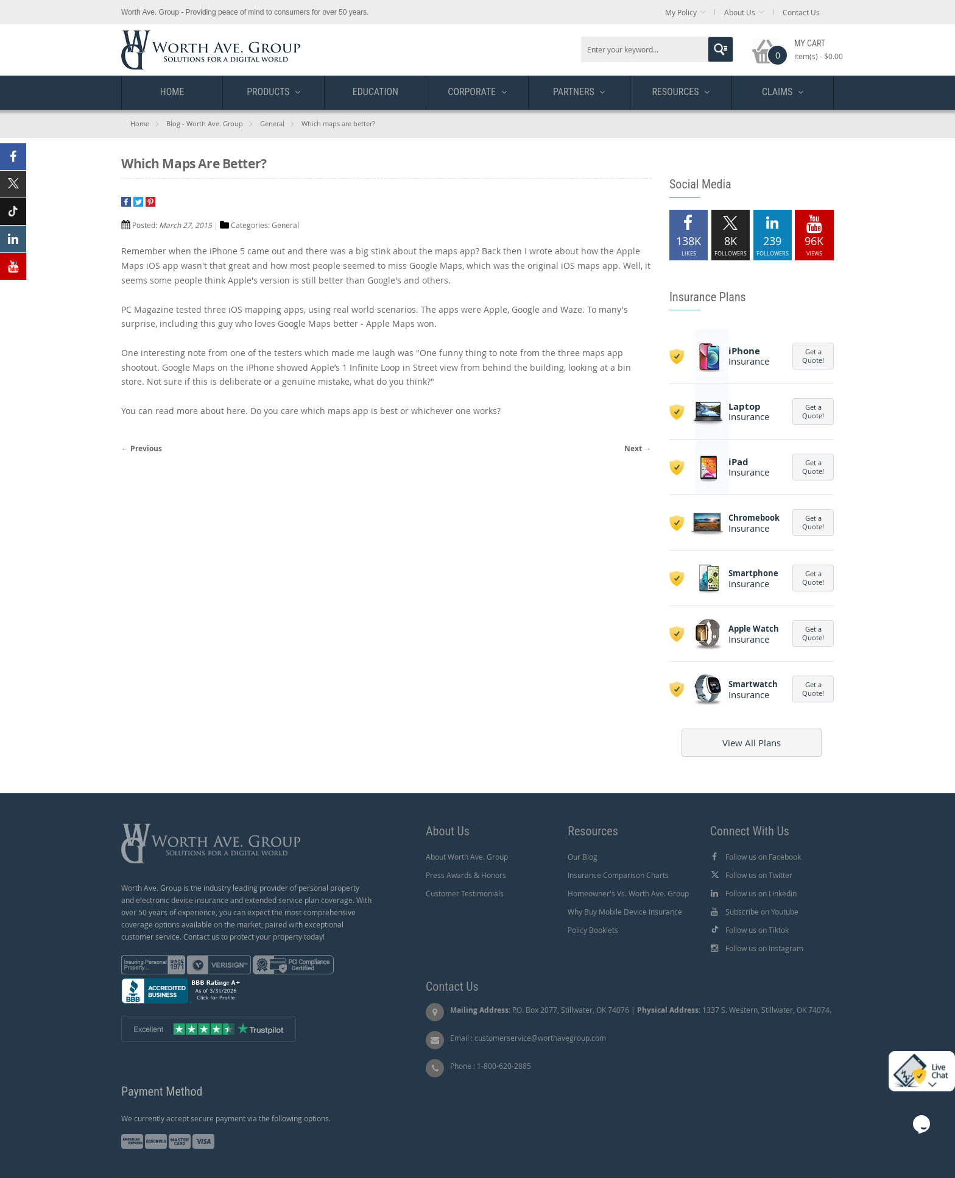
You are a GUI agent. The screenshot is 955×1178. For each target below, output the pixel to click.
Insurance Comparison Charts (618, 875)
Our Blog (582, 857)
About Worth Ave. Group (467, 857)
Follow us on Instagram (764, 948)
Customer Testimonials (465, 893)
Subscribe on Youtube (761, 911)
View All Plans (751, 743)
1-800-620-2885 (504, 1066)
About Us (739, 12)
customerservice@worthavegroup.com (540, 1038)
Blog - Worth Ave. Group (204, 123)
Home (139, 123)
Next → (637, 448)
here (236, 410)
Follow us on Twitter (758, 875)
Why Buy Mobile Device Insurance (625, 911)
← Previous (141, 448)
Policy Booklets (593, 930)
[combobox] (657, 49)
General (272, 123)
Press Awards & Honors (466, 875)
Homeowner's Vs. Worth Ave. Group (628, 893)
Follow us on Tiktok (757, 930)
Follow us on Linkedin (761, 893)
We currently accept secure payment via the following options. (226, 1118)
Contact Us (801, 12)
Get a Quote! (813, 356)
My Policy (681, 12)
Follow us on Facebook (763, 857)
